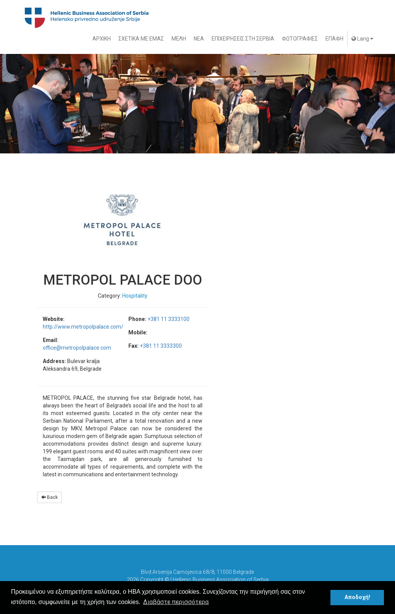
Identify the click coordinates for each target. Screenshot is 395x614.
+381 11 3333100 (168, 319)
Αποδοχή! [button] (357, 597)
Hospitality (134, 296)
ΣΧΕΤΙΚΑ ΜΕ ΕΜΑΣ (141, 39)
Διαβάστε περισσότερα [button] (176, 602)
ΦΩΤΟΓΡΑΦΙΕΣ (300, 39)
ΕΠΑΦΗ (334, 39)
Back (49, 497)
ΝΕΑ (199, 39)
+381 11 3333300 (161, 346)
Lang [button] (362, 39)
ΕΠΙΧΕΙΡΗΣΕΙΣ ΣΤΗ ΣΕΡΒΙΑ (243, 39)
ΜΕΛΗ (179, 39)
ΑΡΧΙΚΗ (101, 39)
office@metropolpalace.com (77, 348)
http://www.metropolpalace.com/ (83, 327)
